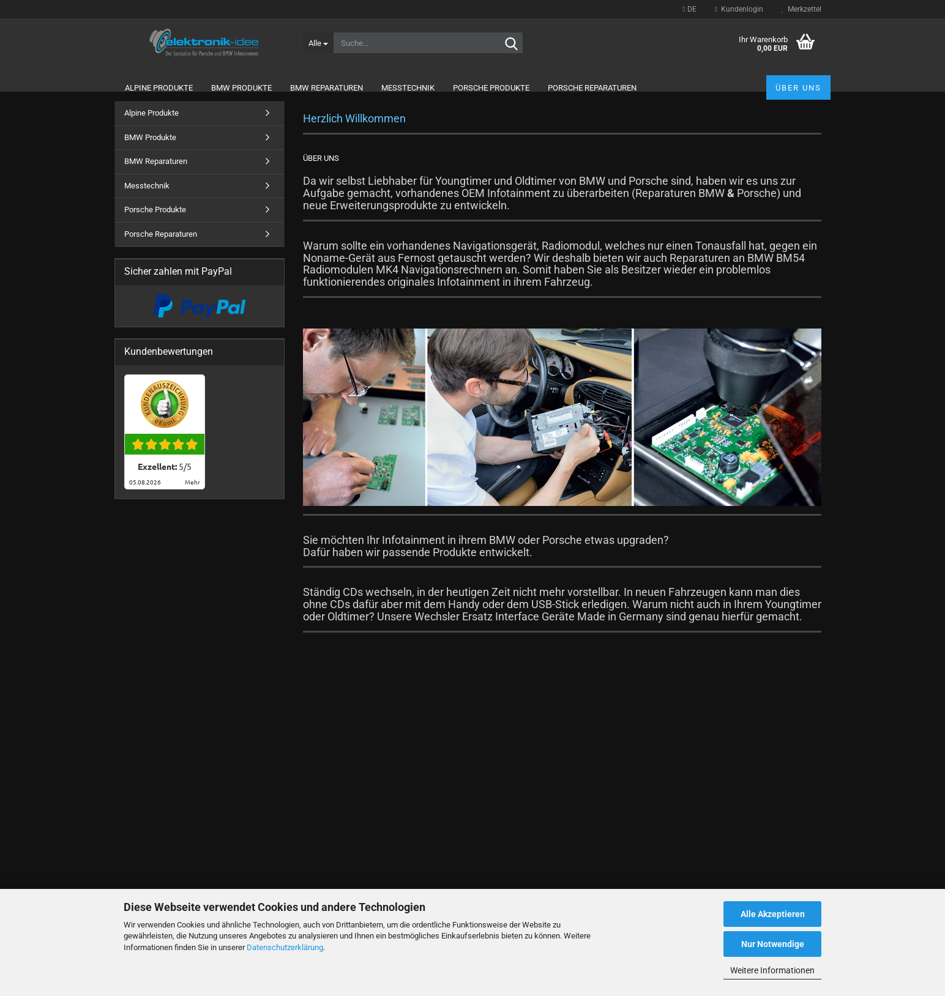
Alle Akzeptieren (773, 914)
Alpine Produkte (159, 87)
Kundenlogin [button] (739, 9)
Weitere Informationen (772, 970)
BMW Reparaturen (326, 87)
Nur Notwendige (772, 944)
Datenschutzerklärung (285, 947)
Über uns (798, 87)
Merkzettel (801, 9)
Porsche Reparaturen (592, 87)
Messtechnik (408, 87)
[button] (689, 9)
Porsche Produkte (491, 87)
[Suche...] (318, 43)
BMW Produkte (241, 87)
